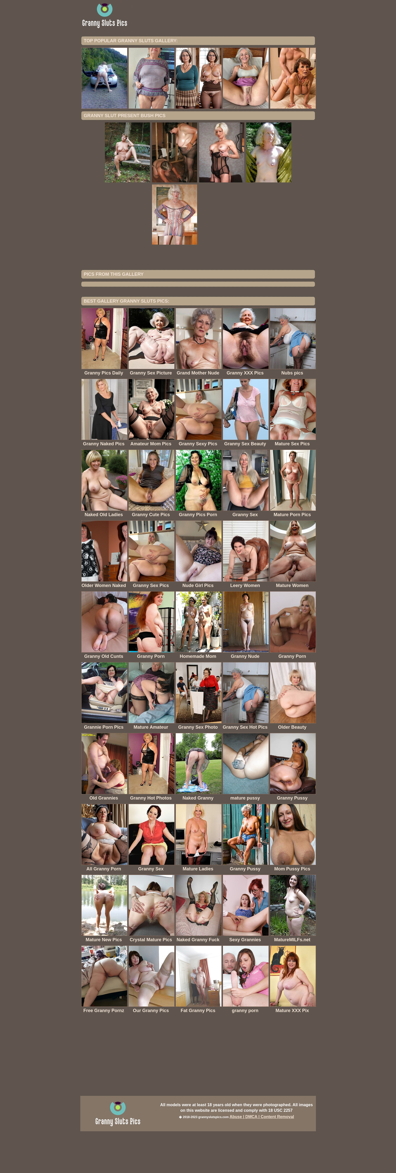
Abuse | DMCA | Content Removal (262, 1158)
